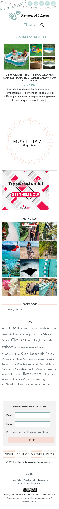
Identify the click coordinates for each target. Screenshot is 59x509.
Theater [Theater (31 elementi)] (36, 380)
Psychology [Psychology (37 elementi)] (16, 374)
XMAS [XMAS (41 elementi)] (23, 385)
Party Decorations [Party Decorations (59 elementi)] (39, 369)
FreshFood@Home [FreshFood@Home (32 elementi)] (11, 354)
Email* (9, 415)
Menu (31, 25)
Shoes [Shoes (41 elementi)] (5, 380)
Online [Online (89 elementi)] (11, 364)
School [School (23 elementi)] (53, 374)
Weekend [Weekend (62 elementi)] (12, 384)
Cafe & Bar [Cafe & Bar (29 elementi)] (12, 335)
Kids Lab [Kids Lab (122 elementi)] (28, 354)
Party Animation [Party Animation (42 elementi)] (17, 369)
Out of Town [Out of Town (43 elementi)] (47, 364)
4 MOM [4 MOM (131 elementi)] (9, 328)
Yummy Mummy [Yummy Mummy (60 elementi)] (38, 384)
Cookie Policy (30, 480)
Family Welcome (16, 310)
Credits (29, 474)
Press (50, 454)
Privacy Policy (15, 480)
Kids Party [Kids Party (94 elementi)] (45, 354)
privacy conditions (39, 432)
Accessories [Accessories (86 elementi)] (26, 328)
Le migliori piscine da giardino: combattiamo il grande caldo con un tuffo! (29, 78)
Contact (22, 454)
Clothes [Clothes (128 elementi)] (18, 340)
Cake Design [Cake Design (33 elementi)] (25, 335)
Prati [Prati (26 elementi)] (8, 374)
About (9, 454)
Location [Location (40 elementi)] (10, 359)
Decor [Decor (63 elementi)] (29, 340)
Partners (36, 454)
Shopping (29, 85)
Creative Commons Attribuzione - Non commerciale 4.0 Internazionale (31, 498)
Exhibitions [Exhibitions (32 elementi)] (40, 348)
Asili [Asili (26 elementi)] (37, 329)
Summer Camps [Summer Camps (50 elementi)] (21, 379)
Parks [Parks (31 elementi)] (4, 369)
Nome (9, 424)
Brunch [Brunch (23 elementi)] (4, 335)
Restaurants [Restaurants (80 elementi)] (32, 374)
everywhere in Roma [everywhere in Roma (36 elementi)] (24, 347)
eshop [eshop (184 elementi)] (7, 347)
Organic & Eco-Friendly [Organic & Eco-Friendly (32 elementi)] (28, 364)
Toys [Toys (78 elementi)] (43, 379)
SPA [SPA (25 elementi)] (10, 380)
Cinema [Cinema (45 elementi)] (6, 340)
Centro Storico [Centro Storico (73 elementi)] (43, 334)
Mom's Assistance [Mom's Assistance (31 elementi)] (24, 359)
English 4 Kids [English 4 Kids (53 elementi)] (43, 340)
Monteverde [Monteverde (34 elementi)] (39, 359)
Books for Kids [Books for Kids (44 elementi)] (48, 329)
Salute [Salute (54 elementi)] (46, 374)
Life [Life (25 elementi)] (3, 359)
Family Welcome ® (13, 495)
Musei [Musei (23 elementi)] (48, 359)
